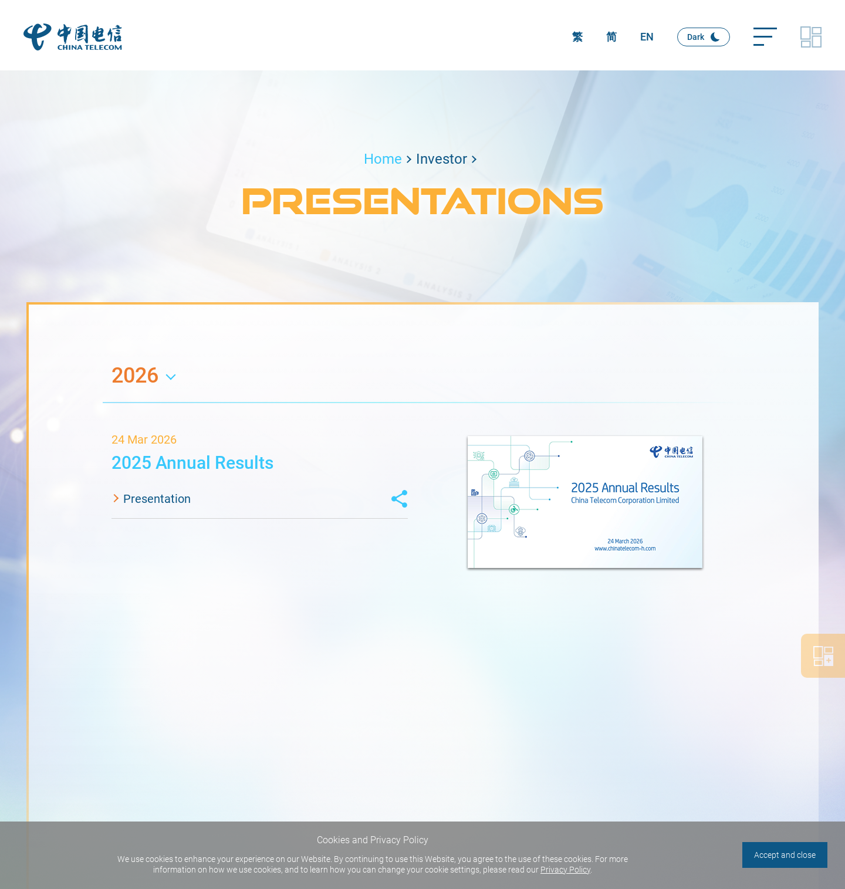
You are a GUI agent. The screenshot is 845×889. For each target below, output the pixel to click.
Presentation (157, 499)
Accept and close (785, 855)
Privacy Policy (565, 869)
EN (647, 37)
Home (383, 159)
